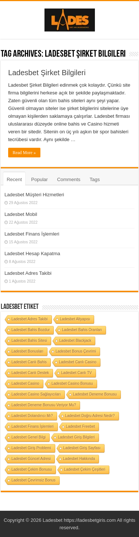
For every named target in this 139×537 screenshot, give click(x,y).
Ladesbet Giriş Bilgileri (76, 437)
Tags (95, 179)
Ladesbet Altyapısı (75, 319)
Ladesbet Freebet (80, 426)
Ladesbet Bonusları (27, 351)
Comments (68, 179)
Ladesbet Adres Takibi (28, 273)
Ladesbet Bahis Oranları (82, 330)
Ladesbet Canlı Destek (30, 373)
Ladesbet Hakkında (79, 459)
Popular (39, 179)
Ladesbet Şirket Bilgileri (47, 73)
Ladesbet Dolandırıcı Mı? (32, 416)
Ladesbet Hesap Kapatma (32, 253)
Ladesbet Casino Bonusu (72, 383)
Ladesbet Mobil (20, 214)
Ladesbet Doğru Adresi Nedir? (90, 416)
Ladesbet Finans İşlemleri (31, 234)
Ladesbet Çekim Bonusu (31, 469)
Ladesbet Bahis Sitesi (29, 340)
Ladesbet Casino (25, 383)
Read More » (24, 152)
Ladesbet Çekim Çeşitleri (84, 469)
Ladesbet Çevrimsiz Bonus (33, 480)
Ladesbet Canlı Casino (77, 362)
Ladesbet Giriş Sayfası (82, 448)
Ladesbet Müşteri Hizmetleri (34, 194)
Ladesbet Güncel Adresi (31, 459)
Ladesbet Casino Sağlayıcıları (36, 394)
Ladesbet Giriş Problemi (31, 448)
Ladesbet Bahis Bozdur (30, 330)
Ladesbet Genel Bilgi (28, 437)
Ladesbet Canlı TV (76, 373)
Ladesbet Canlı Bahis (29, 362)
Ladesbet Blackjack (75, 340)
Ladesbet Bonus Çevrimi (76, 351)
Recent (14, 179)
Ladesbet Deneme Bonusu (95, 394)
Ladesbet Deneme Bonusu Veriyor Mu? (43, 405)
